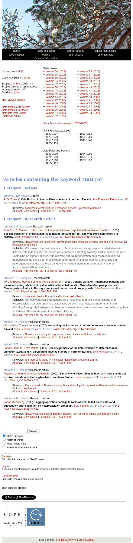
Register (6, 456)
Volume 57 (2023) (90, 74)
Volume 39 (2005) (90, 103)
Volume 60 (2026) (56, 71)
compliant (14, 92)
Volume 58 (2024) (56, 74)
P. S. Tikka (10, 199)
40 (126, 199)
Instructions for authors (15, 110)
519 (119, 377)
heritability (43, 296)
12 (9, 202)
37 (114, 351)
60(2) (27, 77)
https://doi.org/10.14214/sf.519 (21, 380)
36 (97, 377)
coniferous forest (34, 208)
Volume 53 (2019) (90, 81)
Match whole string (16, 443)
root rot (77, 413)
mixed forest (29, 388)
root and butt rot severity (112, 241)
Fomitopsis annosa (66, 208)
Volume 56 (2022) (56, 77)
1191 (17, 291)
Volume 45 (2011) (90, 93)
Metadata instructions (14, 112)
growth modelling (66, 241)
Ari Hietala (62, 230)
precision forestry (87, 241)
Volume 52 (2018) (56, 84)
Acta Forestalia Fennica (106, 199)
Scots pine (49, 241)
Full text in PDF (48, 211)
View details (31, 211)
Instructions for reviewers (16, 107)
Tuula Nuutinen (28, 325)
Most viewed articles (13, 99)
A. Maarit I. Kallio (26, 230)
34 (95, 405)
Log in (5, 466)
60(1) (21, 71)
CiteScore (16, 83)
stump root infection (108, 413)
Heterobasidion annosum (113, 385)
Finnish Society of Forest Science (75, 539)
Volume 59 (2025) (90, 71)
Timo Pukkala (46, 230)
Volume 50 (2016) (56, 87)
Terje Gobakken (80, 230)
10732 (58, 236)
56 (36, 236)
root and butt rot (59, 296)
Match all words (15, 440)
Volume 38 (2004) (56, 106)
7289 (25, 202)
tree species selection (24, 244)
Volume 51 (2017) (90, 84)
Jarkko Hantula (13, 348)
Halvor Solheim (31, 281)
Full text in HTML (34, 270)
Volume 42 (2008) (56, 100)
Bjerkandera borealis (89, 208)
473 (57, 329)
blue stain (30, 296)
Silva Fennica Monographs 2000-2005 (65, 123)
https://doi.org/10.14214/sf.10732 (82, 236)
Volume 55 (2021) (90, 77)
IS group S (31, 359)
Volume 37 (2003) (90, 106)
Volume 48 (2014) (56, 90)
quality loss (100, 334)
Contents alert (10, 475)
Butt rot (49, 208)
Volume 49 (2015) (90, 87)
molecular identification (65, 359)
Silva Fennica (22, 236)
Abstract (17, 211)
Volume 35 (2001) (90, 109)
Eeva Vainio (31, 348)
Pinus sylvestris (34, 385)
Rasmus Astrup (100, 230)
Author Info (65, 211)
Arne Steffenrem (52, 281)
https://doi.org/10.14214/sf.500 (37, 354)
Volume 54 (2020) (56, 81)
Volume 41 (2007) (90, 100)
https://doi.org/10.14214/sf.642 (21, 408)
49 (117, 288)
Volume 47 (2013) (90, 90)
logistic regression (53, 334)
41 (36, 329)
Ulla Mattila (10, 325)
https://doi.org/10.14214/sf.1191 (39, 291)
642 (117, 405)
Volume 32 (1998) (56, 116)
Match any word (15, 436)
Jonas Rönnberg (14, 402)
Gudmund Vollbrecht (36, 373)
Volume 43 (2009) (90, 97)
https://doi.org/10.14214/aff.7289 (47, 202)
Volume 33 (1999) (90, 112)
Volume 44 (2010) (56, 97)
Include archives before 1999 (22, 447)
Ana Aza (9, 230)
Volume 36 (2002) (56, 109)
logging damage (52, 413)
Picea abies (69, 385)
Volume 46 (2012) (56, 93)
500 (16, 354)
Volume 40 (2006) (56, 103)
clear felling (88, 413)
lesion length (77, 296)
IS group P (45, 359)
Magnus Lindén (13, 373)
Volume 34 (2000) (56, 112)
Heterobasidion (74, 334)
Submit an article (11, 115)
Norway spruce (33, 241)
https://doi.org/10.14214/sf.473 (78, 329)
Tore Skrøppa (12, 281)
